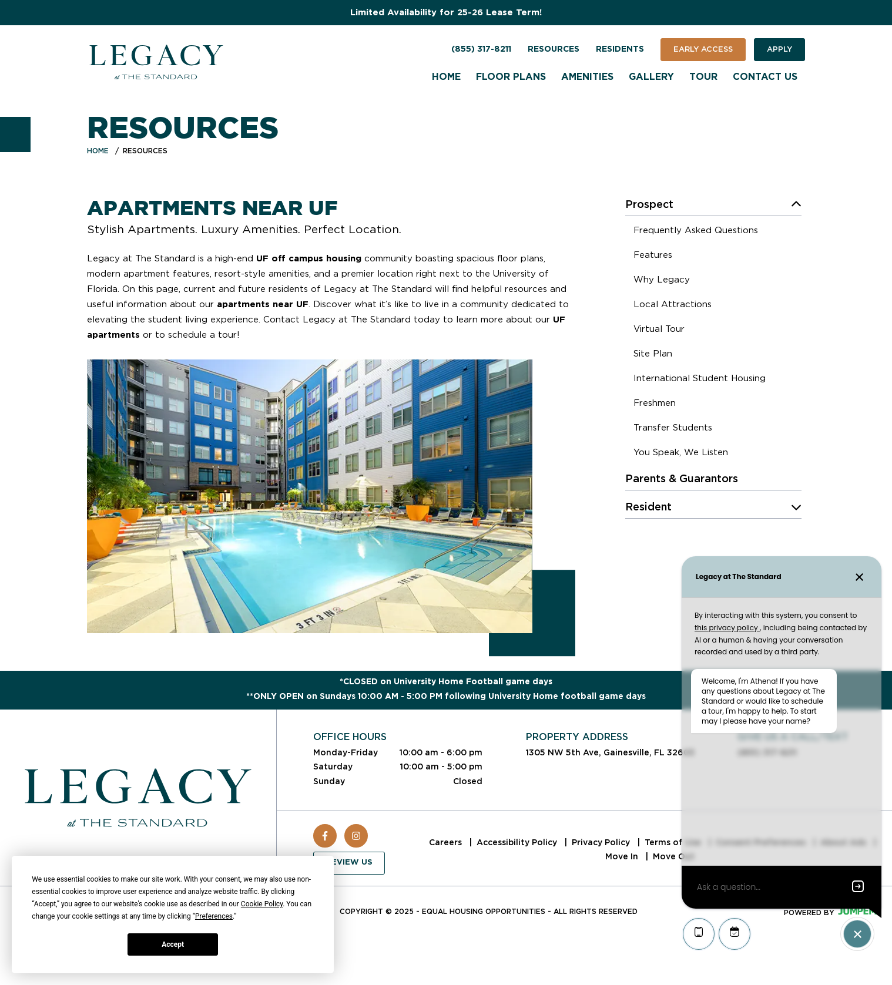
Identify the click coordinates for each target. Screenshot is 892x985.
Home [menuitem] (446, 77)
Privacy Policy (602, 842)
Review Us (349, 862)
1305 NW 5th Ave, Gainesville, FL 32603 (610, 752)
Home (98, 150)
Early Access (703, 49)
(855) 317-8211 (481, 49)
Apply (779, 49)
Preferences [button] (214, 916)
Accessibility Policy (518, 842)
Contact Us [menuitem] (765, 77)
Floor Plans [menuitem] (511, 77)
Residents (620, 49)
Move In (623, 856)
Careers (446, 842)
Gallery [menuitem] (651, 77)
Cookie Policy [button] (262, 904)
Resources (553, 49)
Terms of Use (674, 842)
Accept (173, 944)
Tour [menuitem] (703, 77)
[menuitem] (695, 232)
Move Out (674, 856)
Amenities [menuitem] (587, 77)
